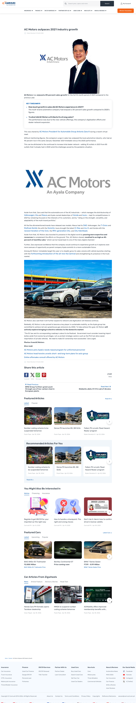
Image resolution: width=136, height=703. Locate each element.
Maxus (44, 215)
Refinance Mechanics (109, 696)
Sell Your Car (75, 678)
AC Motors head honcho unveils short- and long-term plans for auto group (56, 353)
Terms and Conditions (72, 696)
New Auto (87, 10)
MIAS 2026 (109, 675)
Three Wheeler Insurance (9, 685)
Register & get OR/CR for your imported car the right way (36, 520)
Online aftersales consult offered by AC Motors (44, 357)
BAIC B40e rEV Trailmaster (35, 562)
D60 (85, 225)
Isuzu (84, 215)
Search (107, 3)
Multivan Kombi (30, 228)
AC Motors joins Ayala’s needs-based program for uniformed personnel (54, 350)
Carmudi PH (28, 525)
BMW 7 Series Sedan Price (92, 567)
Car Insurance (5, 671)
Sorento (51, 228)
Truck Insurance (6, 675)
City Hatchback (81, 231)
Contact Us (59, 696)
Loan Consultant (60, 675)
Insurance (27, 10)
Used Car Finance (28, 671)
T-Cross (104, 225)
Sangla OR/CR (27, 675)
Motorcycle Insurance (8, 681)
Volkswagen (29, 215)
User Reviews (110, 688)
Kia (36, 215)
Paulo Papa (27, 434)
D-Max (77, 228)
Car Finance (110, 681)
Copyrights (96, 696)
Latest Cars (107, 533)
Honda (76, 215)
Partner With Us (64, 10)
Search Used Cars (77, 675)
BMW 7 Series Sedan (92, 562)
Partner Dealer (59, 671)
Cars (89, 671)
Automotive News (112, 671)
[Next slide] (109, 421)
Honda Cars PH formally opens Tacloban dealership (36, 608)
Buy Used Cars (76, 671)
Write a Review (111, 685)
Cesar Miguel (28, 613)
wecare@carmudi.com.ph (126, 696)
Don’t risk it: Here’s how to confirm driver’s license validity (98, 520)
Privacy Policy (85, 696)
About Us (50, 696)
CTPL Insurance (6, 678)
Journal (10, 658)
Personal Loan (26, 678)
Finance (38, 10)
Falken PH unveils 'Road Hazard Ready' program (97, 429)
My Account (125, 4)
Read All (108, 399)
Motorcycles (92, 675)
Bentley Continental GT (63, 562)
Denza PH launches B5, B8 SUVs (67, 428)
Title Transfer (43, 675)
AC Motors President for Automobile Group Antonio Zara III (64, 132)
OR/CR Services (50, 10)
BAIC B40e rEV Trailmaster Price (35, 567)
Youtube (127, 674)
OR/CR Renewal (44, 671)
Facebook (127, 671)
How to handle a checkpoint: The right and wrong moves (67, 520)
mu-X (86, 228)
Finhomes (25, 681)
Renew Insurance (126, 10)
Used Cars (76, 10)
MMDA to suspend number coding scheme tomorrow (65, 608)
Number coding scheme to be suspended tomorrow (36, 429)
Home (6, 658)
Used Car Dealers (76, 681)
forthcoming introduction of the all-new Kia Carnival (53, 254)
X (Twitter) (128, 681)
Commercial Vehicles (94, 681)
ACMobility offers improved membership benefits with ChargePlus (95, 608)
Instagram (128, 678)
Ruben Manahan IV (32, 33)
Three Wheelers (93, 678)
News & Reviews (100, 10)
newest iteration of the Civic (36, 231)
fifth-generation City (61, 231)
